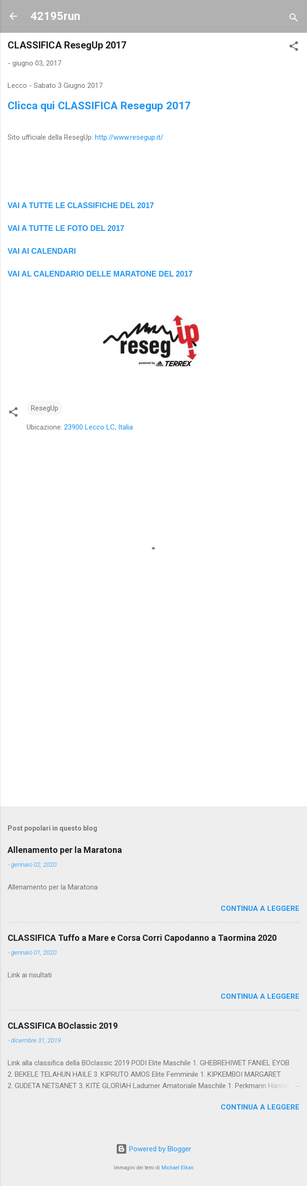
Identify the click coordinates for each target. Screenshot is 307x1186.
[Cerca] (293, 19)
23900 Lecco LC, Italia (98, 427)
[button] (293, 47)
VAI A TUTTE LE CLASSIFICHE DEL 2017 (81, 205)
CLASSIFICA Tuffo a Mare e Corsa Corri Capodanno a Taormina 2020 (142, 938)
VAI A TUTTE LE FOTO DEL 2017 (66, 228)
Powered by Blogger (153, 1149)
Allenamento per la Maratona (65, 850)
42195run (55, 16)
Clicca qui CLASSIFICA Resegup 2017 (99, 105)
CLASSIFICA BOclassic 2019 (63, 1026)
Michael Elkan (177, 1168)
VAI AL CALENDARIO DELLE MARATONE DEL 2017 (100, 274)
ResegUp (44, 408)
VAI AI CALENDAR (41, 251)
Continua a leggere (260, 908)
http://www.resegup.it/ (129, 137)
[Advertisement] (153, 724)
